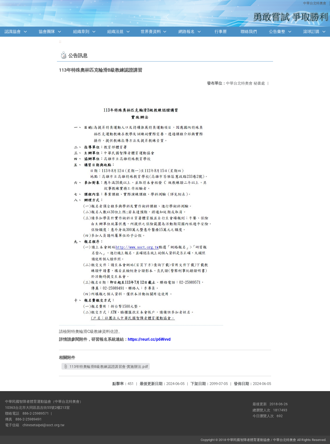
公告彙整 (277, 31)
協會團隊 (47, 31)
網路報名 (186, 31)
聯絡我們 (249, 31)
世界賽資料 (151, 31)
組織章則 (81, 31)
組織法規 (115, 31)
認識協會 (13, 31)
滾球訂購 (311, 31)
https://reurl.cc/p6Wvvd (149, 339)
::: (60, 42)
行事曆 (221, 31)
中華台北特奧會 (314, 3)
